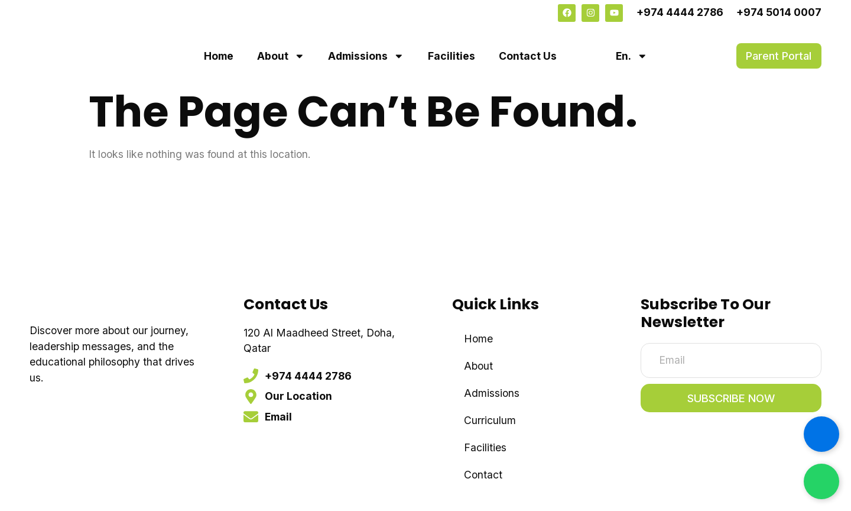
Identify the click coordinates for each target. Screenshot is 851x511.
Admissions (366, 56)
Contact (483, 474)
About (281, 56)
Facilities (451, 56)
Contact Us (528, 56)
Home (218, 56)
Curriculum (490, 420)
